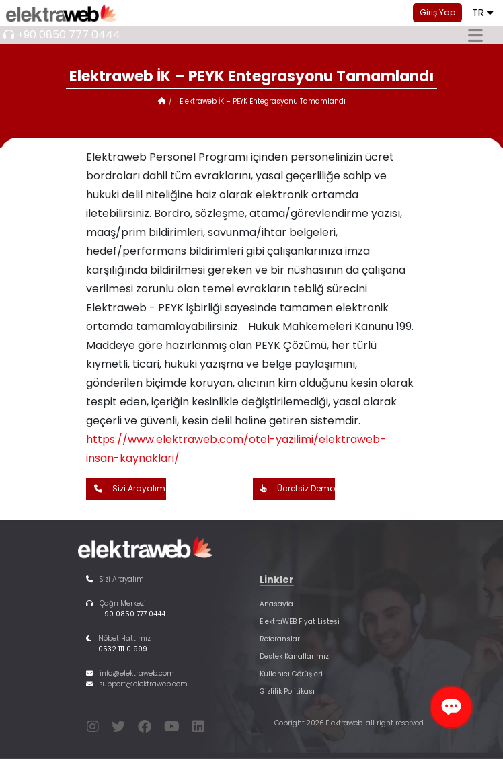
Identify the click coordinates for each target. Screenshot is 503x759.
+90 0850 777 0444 (68, 34)
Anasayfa (276, 604)
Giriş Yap (437, 12)
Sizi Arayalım (126, 489)
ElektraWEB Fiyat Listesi (300, 621)
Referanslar (280, 639)
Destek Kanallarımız (294, 656)
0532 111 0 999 (122, 649)
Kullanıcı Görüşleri (291, 674)
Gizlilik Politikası (287, 691)
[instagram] (93, 729)
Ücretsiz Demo (294, 489)
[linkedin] (198, 729)
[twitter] (118, 729)
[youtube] (172, 729)
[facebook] (144, 729)
